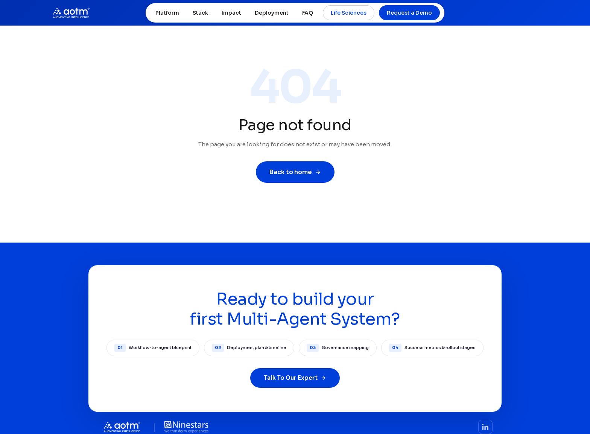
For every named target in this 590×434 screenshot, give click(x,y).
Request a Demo (409, 12)
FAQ (307, 12)
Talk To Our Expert (295, 377)
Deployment (272, 12)
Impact (231, 12)
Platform (167, 12)
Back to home (295, 172)
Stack (200, 12)
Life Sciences (348, 12)
